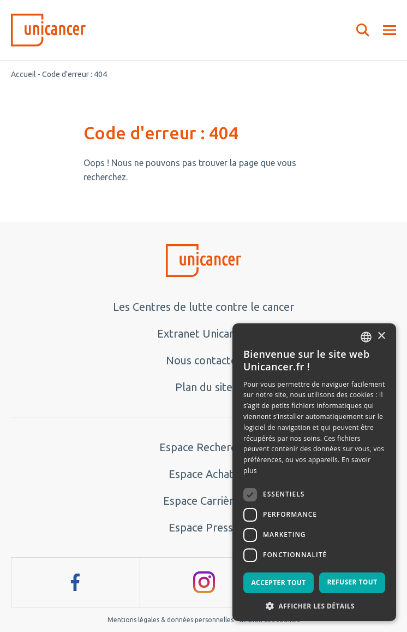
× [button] (381, 336)
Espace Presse (204, 527)
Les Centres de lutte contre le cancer (203, 306)
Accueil (23, 74)
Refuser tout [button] (352, 582)
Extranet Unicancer (203, 333)
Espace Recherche (203, 447)
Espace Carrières (203, 500)
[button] (314, 605)
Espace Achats (203, 474)
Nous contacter (203, 360)
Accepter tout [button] (278, 582)
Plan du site (203, 387)
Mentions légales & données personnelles (170, 619)
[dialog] (314, 472)
